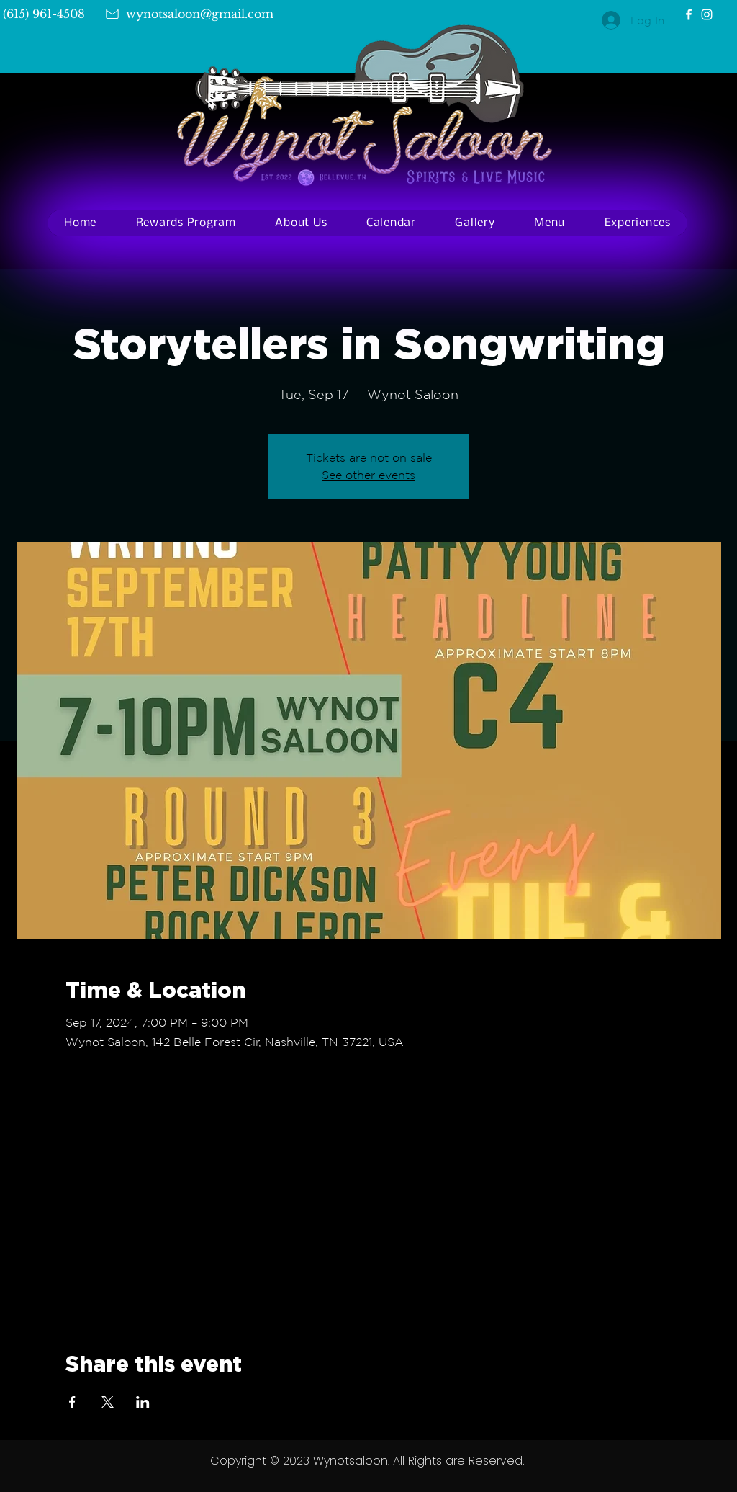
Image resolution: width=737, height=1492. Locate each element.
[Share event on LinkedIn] (143, 1402)
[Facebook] (689, 14)
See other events (368, 474)
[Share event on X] (107, 1402)
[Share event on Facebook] (72, 1402)
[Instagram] (707, 14)
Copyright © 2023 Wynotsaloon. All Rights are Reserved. (367, 1460)
